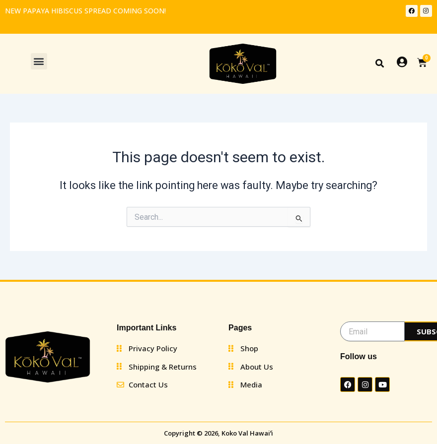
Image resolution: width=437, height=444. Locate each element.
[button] (39, 61)
